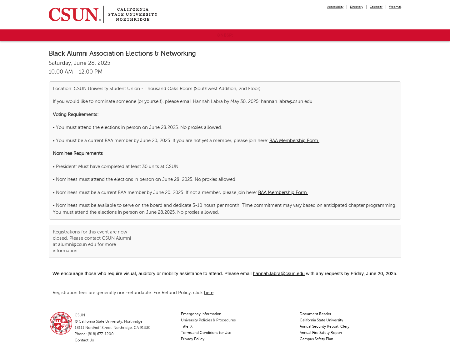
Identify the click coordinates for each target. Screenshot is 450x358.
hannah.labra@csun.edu (279, 273)
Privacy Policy (192, 339)
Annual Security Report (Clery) (325, 326)
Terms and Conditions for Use (206, 332)
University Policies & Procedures (208, 320)
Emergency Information (201, 314)
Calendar (376, 6)
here (208, 292)
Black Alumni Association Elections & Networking (122, 53)
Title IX (186, 326)
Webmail (395, 6)
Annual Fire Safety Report (321, 332)
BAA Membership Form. (294, 140)
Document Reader (315, 314)
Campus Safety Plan (316, 339)
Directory (356, 6)
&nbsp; (225, 35)
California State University (321, 320)
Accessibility (335, 6)
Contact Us (84, 340)
